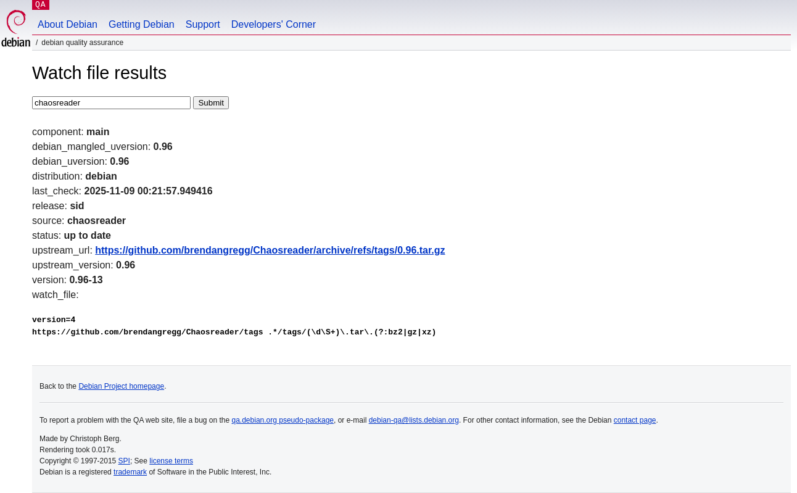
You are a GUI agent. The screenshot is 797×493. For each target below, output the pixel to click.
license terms (171, 461)
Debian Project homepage (121, 386)
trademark (130, 472)
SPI (124, 461)
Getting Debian (142, 24)
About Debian (67, 24)
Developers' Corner (273, 24)
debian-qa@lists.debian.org (414, 420)
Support (203, 24)
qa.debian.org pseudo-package (283, 420)
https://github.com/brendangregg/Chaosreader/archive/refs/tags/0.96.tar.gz (270, 250)
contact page (635, 420)
